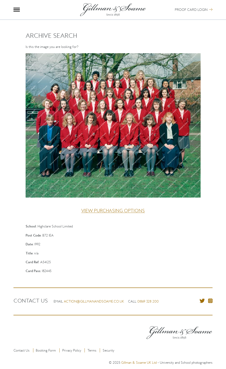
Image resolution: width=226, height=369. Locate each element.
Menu (16, 9)
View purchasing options (113, 210)
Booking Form (46, 350)
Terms (91, 350)
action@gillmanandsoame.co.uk (94, 301)
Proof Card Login (191, 10)
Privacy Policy (71, 350)
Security (108, 350)
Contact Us (21, 350)
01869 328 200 (148, 301)
